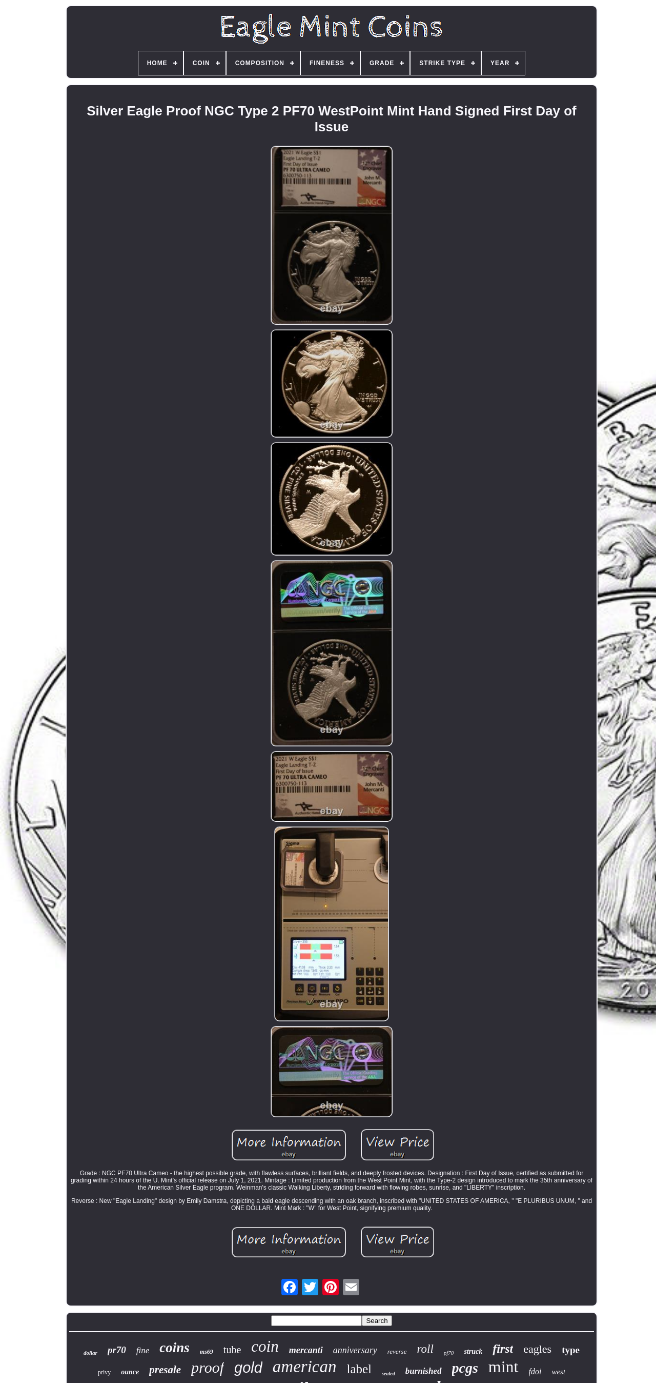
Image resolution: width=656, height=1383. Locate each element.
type (571, 1350)
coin (264, 1346)
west (558, 1372)
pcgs (465, 1368)
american (305, 1366)
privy (104, 1372)
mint (503, 1366)
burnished (423, 1371)
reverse (397, 1351)
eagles (537, 1348)
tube (232, 1349)
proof (207, 1367)
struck (473, 1351)
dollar (90, 1353)
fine (143, 1350)
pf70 (449, 1353)
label (359, 1369)
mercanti (306, 1350)
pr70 (117, 1350)
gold (248, 1367)
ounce (130, 1372)
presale (165, 1370)
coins (174, 1347)
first (503, 1348)
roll (425, 1348)
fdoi (535, 1371)
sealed (388, 1373)
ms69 (206, 1351)
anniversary (355, 1350)
